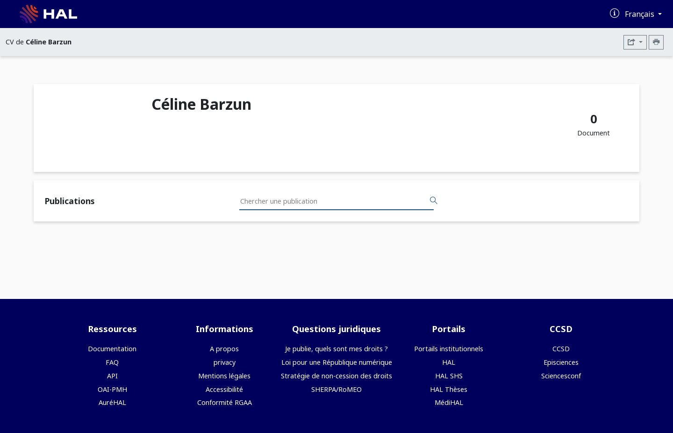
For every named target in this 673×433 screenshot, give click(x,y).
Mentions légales (224, 375)
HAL (448, 362)
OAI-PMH (112, 389)
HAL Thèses (448, 389)
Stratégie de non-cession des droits (336, 375)
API (112, 375)
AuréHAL (112, 402)
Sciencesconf (561, 375)
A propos (224, 348)
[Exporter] (635, 42)
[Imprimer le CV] (656, 42)
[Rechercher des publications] (433, 201)
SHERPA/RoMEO (336, 389)
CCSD (561, 348)
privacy (225, 362)
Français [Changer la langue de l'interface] (640, 14)
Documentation (112, 348)
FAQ (112, 362)
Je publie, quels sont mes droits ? (336, 348)
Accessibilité (224, 389)
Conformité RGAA (224, 402)
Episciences (561, 362)
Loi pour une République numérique (336, 362)
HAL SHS (449, 375)
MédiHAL (449, 402)
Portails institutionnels (448, 348)
